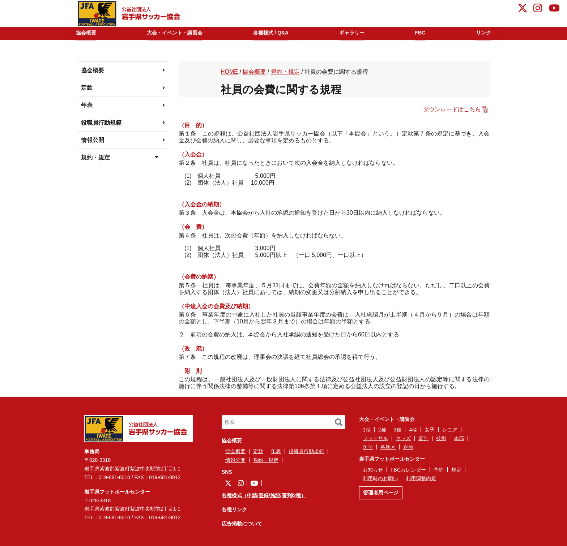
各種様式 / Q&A (275, 33)
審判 (423, 438)
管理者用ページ (380, 492)
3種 (398, 429)
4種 (413, 429)
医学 (368, 447)
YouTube (554, 9)
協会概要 (89, 33)
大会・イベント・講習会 (177, 33)
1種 (367, 429)
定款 (87, 88)
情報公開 (92, 140)
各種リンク (234, 509)
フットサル (375, 438)
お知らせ (373, 469)
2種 (382, 429)
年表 (87, 105)
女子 (430, 429)
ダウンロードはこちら (452, 109)
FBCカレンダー (408, 469)
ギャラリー (355, 33)
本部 (459, 438)
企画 (408, 447)
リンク (481, 33)
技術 (441, 438)
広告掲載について (242, 523)
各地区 (388, 447)
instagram (537, 9)
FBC (421, 33)
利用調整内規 (421, 478)
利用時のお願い (380, 478)
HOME (229, 72)
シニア (449, 429)
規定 (456, 469)
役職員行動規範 (101, 123)
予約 (439, 469)
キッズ (403, 438)
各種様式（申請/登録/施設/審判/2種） (264, 495)
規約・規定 (95, 157)
